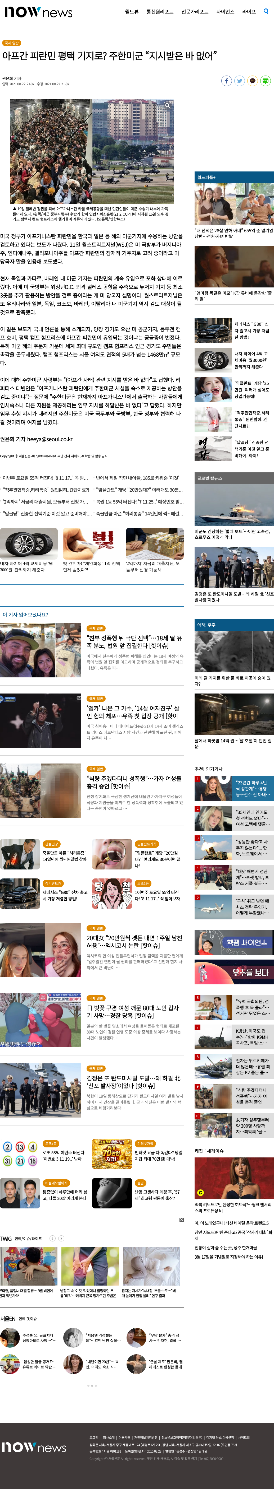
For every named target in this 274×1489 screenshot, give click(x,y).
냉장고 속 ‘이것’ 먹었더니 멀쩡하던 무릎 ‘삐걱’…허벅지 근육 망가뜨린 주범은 (149, 1293)
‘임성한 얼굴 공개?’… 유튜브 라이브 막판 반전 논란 (39, 1367)
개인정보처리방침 (146, 1437)
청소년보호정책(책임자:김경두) (181, 1437)
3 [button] (96, 1386)
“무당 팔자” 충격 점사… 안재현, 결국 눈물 (165, 1340)
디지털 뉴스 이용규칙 (220, 1437)
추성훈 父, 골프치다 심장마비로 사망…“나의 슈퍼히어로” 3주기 (39, 1340)
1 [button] (88, 1386)
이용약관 (124, 1437)
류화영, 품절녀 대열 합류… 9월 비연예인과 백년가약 (87, 1293)
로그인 (93, 1437)
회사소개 (109, 1437)
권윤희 (7, 78)
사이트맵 (244, 1437)
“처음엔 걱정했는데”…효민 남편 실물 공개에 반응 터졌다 (101, 1340)
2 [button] (92, 1386)
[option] (88, 1274)
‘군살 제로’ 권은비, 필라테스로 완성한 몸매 (165, 1364)
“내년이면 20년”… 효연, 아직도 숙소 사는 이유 (102, 1367)
